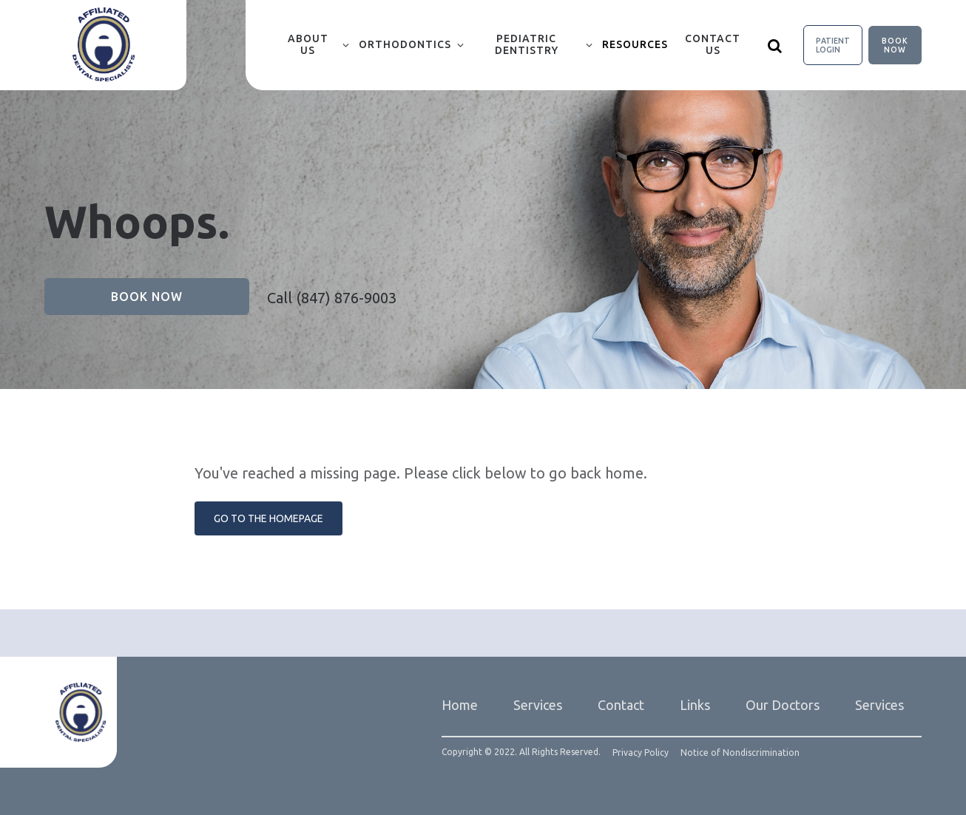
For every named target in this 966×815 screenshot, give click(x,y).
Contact (621, 704)
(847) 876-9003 (346, 297)
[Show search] (775, 45)
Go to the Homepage (268, 518)
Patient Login (833, 45)
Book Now (895, 45)
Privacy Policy (640, 752)
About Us (308, 44)
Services (537, 704)
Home (460, 704)
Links (695, 704)
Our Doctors (783, 704)
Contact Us (712, 44)
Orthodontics (405, 44)
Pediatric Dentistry (526, 44)
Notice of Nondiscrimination (740, 752)
